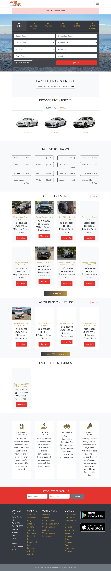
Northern (21, 173)
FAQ (29, 521)
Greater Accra (67, 165)
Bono (67, 157)
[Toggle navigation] (97, 3)
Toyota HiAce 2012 (67, 323)
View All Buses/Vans (55, 354)
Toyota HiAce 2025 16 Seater (44, 324)
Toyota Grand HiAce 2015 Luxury (21, 324)
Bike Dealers (70, 521)
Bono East (89, 157)
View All (95, 196)
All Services (47, 530)
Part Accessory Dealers (69, 548)
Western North (89, 180)
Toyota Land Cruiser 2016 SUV (21, 218)
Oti (44, 173)
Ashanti (44, 157)
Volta (44, 180)
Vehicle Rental (48, 521)
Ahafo (21, 157)
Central (21, 164)
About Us (31, 514)
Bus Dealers (70, 530)
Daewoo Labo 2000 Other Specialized (21, 385)
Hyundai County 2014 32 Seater (89, 324)
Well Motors (70, 514)
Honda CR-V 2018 (44, 262)
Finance (45, 517)
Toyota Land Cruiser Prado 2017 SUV (67, 263)
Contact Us (31, 517)
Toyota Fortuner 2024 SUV (21, 263)
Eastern (44, 164)
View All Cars (55, 293)
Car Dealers (70, 517)
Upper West (21, 180)
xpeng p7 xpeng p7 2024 (89, 263)
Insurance (46, 514)
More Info (21, 238)
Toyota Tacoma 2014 (44, 217)
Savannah (67, 173)
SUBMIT (77, 496)
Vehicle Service (48, 527)
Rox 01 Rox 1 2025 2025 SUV (67, 218)
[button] (92, 514)
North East (89, 164)
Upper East (89, 173)
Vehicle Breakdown (50, 524)
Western (67, 180)
